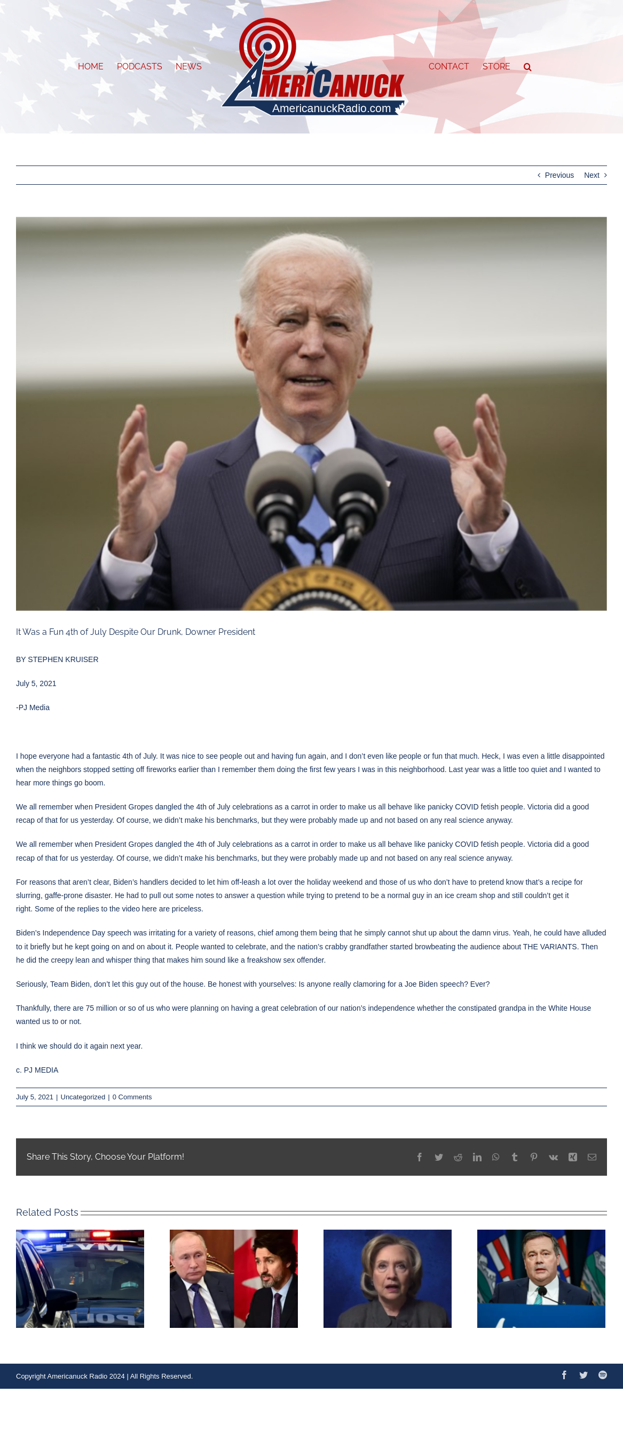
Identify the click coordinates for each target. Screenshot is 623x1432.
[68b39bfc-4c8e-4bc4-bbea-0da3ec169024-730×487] (311, 414)
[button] (528, 66)
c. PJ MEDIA (37, 1070)
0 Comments (132, 1097)
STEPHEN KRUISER (63, 659)
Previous (559, 175)
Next (592, 175)
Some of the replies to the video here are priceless (118, 908)
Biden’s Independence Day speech (73, 933)
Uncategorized (83, 1097)
